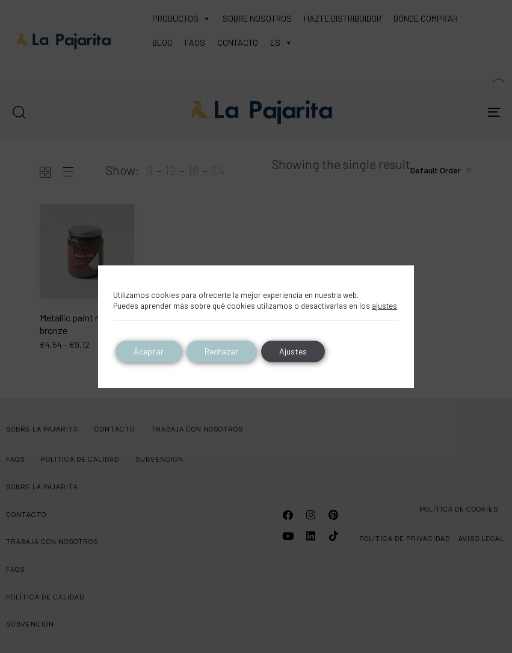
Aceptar (149, 351)
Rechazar (221, 351)
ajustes (384, 306)
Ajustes (293, 351)
